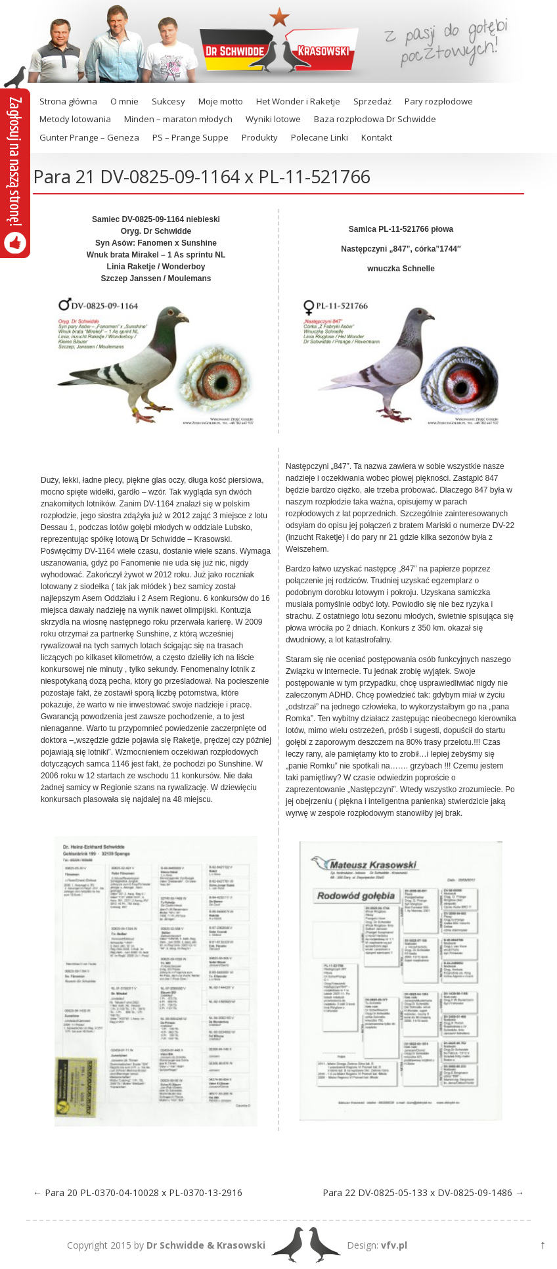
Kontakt (376, 137)
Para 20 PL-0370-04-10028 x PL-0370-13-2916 (137, 1192)
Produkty (260, 137)
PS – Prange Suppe (190, 137)
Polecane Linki (319, 137)
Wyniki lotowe (273, 119)
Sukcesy (168, 101)
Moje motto (220, 101)
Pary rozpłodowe (439, 101)
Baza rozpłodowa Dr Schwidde (375, 119)
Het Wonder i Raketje (298, 101)
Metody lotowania (75, 119)
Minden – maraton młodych (178, 119)
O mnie (124, 101)
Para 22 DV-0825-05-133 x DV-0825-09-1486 (423, 1192)
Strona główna (68, 101)
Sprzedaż (372, 101)
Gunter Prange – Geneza (89, 137)
